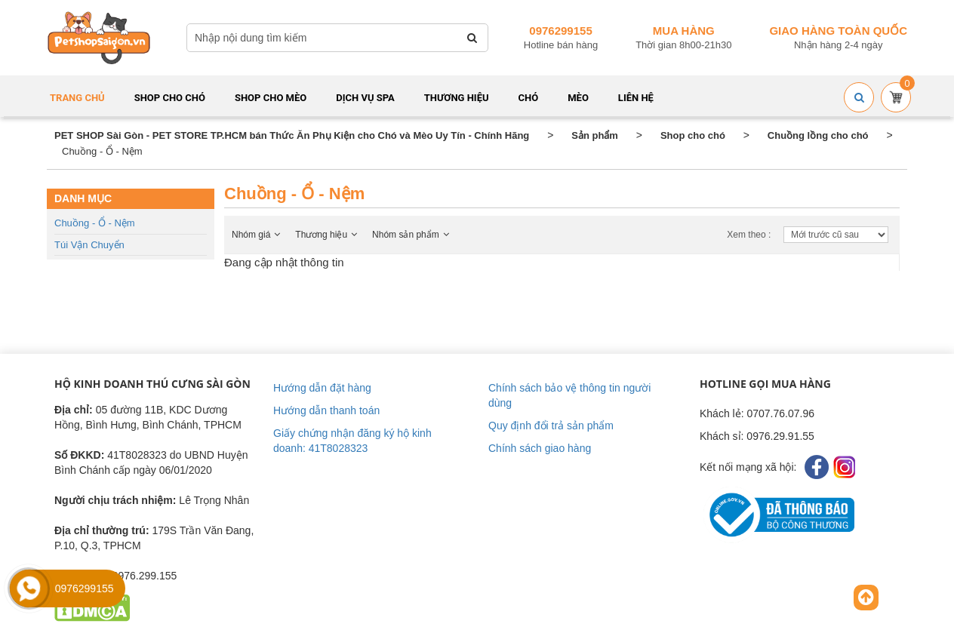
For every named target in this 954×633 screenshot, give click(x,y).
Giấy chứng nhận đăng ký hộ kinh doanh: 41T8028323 (352, 440)
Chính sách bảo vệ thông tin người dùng (569, 395)
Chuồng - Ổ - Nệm (94, 223)
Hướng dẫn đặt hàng (322, 388)
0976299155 (560, 30)
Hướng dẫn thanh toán (326, 410)
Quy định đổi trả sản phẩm (551, 425)
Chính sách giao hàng (539, 448)
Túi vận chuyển (89, 244)
